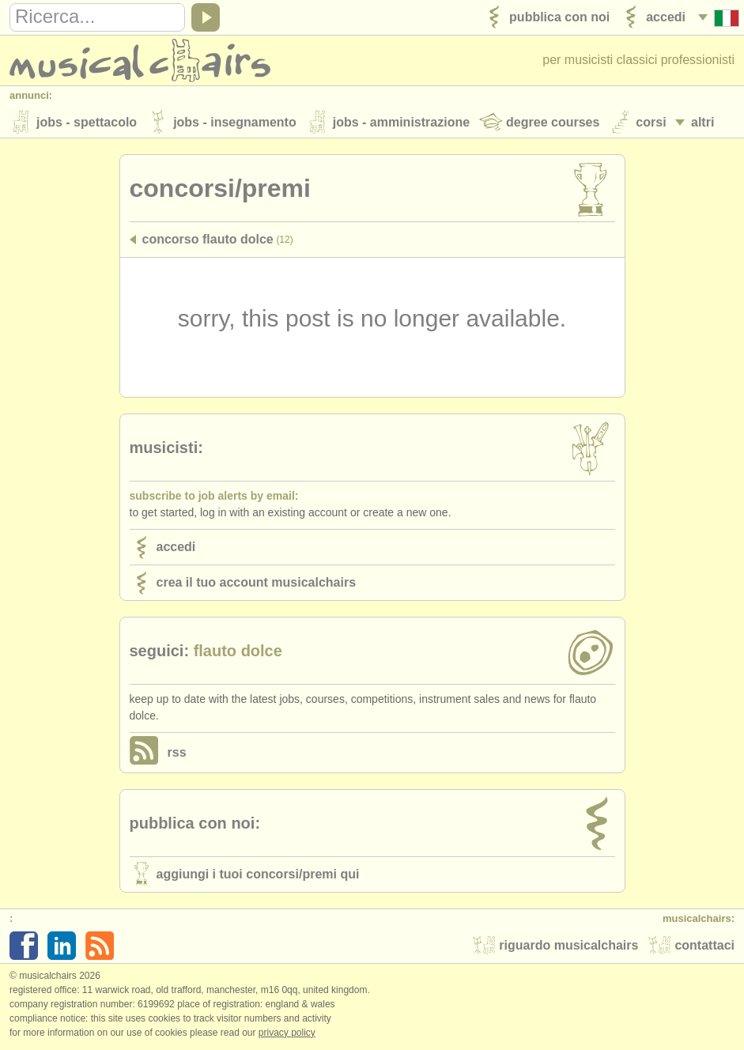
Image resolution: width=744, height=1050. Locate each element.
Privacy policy (287, 1033)
